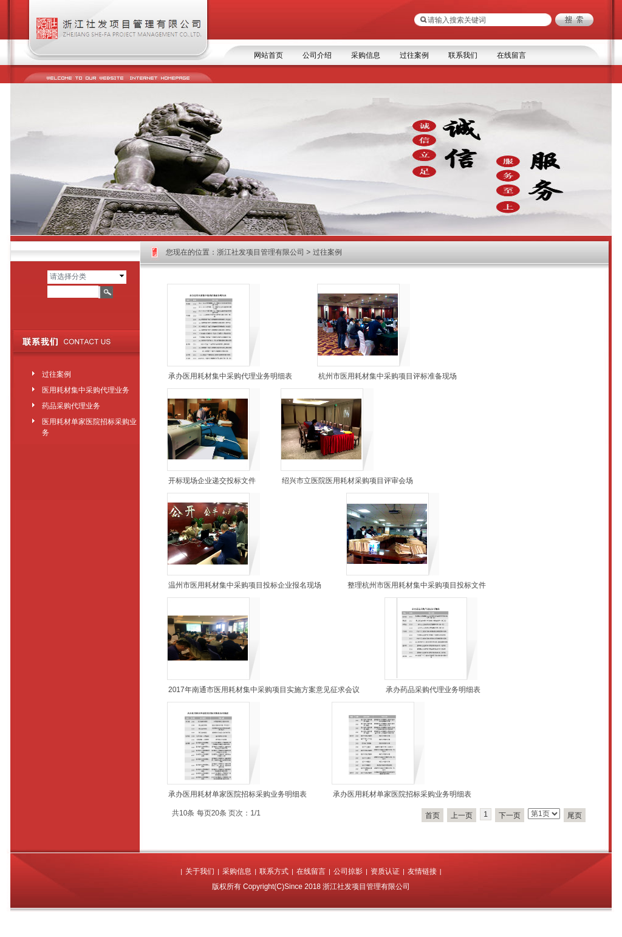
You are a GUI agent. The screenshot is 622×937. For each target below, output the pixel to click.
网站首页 (268, 55)
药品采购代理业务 (71, 406)
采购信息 (365, 55)
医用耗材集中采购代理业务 (85, 390)
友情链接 (422, 871)
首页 (432, 815)
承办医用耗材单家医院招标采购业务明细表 (237, 794)
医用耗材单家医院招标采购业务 (89, 424)
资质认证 (385, 871)
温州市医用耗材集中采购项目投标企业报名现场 (244, 585)
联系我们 (462, 55)
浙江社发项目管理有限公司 (260, 252)
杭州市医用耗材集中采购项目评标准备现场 (387, 376)
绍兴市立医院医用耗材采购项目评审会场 (347, 480)
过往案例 (414, 55)
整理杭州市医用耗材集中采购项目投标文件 (416, 585)
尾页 (574, 815)
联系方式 (274, 871)
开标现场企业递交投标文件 (212, 480)
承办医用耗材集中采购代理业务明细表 (230, 376)
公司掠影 (348, 871)
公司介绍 (317, 55)
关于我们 (199, 871)
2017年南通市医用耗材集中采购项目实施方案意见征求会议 (264, 689)
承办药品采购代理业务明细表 (433, 689)
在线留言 (511, 55)
